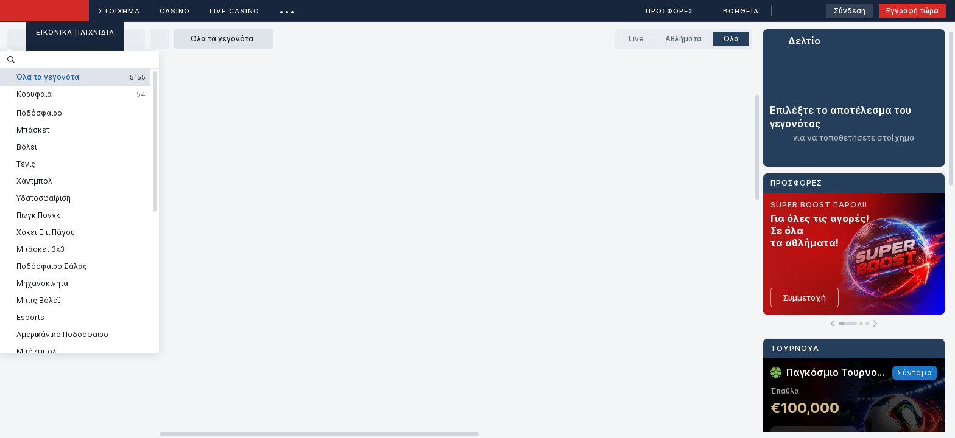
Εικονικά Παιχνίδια (75, 32)
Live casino (234, 11)
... (287, 9)
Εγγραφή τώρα (912, 10)
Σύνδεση (849, 10)
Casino (175, 11)
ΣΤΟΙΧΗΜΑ (119, 11)
